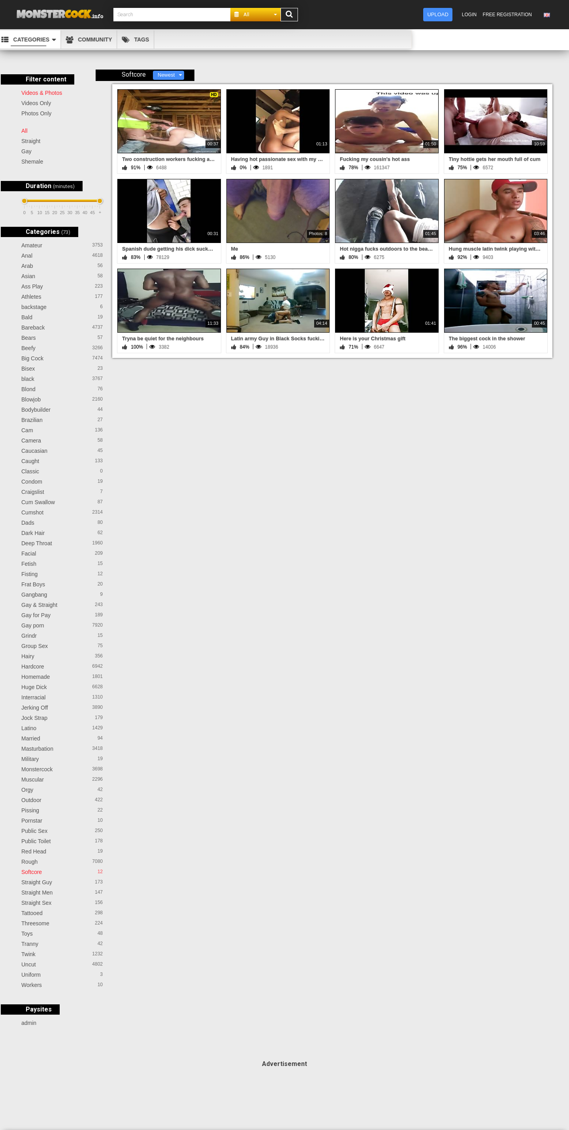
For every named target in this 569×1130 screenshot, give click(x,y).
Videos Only (36, 103)
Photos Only (36, 113)
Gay (26, 151)
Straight (30, 141)
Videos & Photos (41, 93)
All (24, 131)
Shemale (32, 161)
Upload (437, 14)
